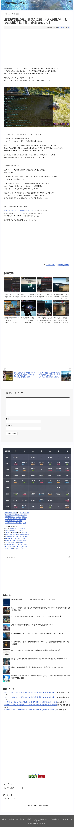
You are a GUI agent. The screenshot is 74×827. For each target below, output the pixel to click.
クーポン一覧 (24, 513)
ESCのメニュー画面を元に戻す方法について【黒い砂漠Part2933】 (44, 296)
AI (47, 819)
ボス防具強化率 (22, 547)
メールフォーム (37, 774)
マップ (7, 549)
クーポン (35, 819)
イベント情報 (10, 819)
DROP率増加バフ (11, 542)
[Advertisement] (37, 49)
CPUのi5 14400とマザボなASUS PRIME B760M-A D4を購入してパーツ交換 (37, 633)
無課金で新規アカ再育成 (13, 521)
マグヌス (8, 532)
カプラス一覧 (22, 544)
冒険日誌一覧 (24, 534)
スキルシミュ (18, 549)
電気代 (24, 517)
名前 (7, 419)
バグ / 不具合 (50, 265)
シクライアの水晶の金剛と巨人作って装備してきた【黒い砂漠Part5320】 (36, 616)
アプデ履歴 (27, 819)
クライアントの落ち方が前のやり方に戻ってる (20, 210)
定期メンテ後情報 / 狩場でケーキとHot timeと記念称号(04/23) (32, 625)
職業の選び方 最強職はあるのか (16, 515)
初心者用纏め (53, 819)
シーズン (61, 819)
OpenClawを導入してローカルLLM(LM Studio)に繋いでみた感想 (33, 599)
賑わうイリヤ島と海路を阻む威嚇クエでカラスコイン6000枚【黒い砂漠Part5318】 (39, 659)
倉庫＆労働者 (21, 540)
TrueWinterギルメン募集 (13, 523)
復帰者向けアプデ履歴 (17, 528)
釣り (38, 821)
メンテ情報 (19, 819)
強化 (67, 819)
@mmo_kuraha (63, 265)
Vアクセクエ (9, 538)
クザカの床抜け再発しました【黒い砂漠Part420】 (28, 320)
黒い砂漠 (61, 28)
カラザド (24, 532)
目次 (6, 528)
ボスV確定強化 (20, 538)
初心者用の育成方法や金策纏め (15, 519)
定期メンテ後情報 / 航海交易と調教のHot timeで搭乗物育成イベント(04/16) (37, 667)
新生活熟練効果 (10, 530)
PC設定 (18, 517)
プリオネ (20, 530)
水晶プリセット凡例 (12, 534)
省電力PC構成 (10, 517)
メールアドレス (11, 425)
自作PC (42, 819)
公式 (24, 523)
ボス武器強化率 (10, 547)
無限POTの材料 (10, 540)
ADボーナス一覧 (10, 544)
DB (12, 549)
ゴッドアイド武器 (21, 536)
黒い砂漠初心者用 (11, 513)
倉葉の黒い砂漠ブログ (19, 3)
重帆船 (20, 542)
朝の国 (14, 532)
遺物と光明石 (9, 536)
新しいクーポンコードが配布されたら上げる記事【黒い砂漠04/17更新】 (36, 650)
